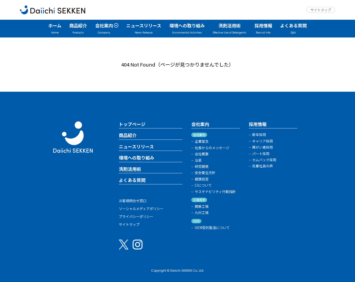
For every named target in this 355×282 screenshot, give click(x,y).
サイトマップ (320, 9)
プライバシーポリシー (136, 216)
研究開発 (202, 166)
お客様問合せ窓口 (132, 200)
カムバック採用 (264, 160)
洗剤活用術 (130, 169)
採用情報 (257, 124)
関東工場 (202, 206)
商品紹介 (128, 135)
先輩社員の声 (262, 166)
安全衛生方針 (205, 173)
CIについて (203, 185)
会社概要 (202, 154)
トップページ (132, 124)
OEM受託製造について (212, 227)
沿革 (198, 160)
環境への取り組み (136, 158)
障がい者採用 (262, 147)
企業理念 (202, 141)
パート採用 (260, 154)
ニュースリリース (136, 147)
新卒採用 (259, 135)
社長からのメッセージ (212, 148)
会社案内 (200, 124)
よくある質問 (132, 180)
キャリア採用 (262, 141)
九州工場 (202, 212)
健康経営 (202, 179)
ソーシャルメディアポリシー (141, 208)
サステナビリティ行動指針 (215, 192)
